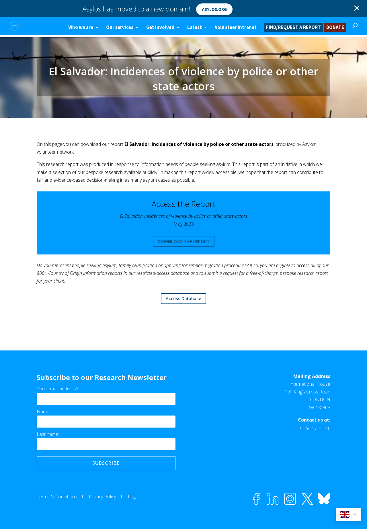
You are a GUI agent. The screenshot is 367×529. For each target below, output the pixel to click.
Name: (43, 411)
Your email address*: (58, 388)
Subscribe (106, 463)
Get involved (160, 27)
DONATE (335, 27)
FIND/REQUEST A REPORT (293, 27)
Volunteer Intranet (236, 27)
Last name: (48, 434)
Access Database (183, 298)
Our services (119, 27)
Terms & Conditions (57, 496)
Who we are (80, 27)
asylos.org (214, 9)
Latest (194, 27)
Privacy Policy (102, 496)
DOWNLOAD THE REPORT (184, 241)
